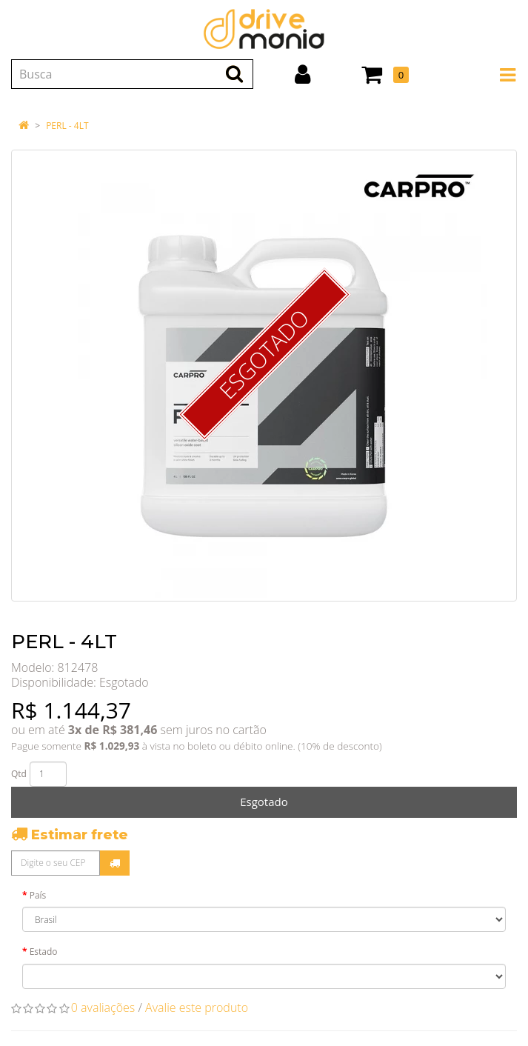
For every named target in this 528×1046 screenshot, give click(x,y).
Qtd (19, 773)
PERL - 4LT (67, 125)
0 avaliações (103, 1007)
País (38, 895)
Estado (44, 951)
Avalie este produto (196, 1007)
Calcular (115, 863)
